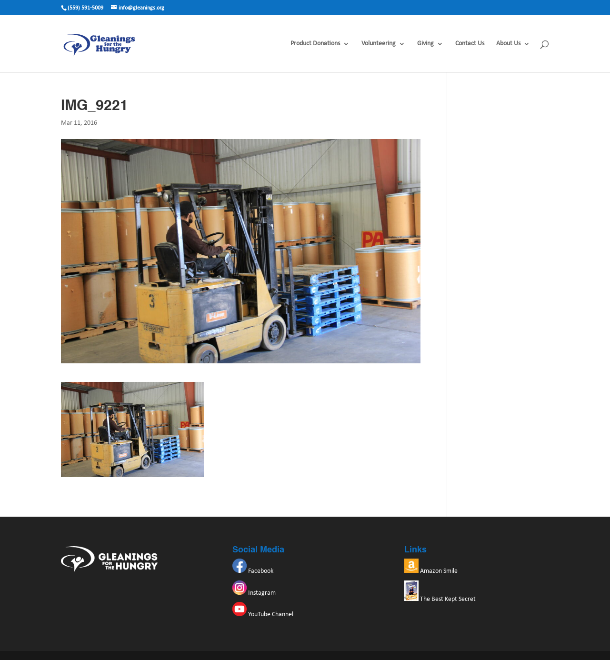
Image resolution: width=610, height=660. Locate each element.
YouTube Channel (262, 614)
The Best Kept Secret (440, 599)
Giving (425, 43)
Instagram (254, 593)
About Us (508, 43)
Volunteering (378, 43)
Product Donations (315, 43)
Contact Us (469, 43)
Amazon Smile (431, 571)
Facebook (252, 571)
